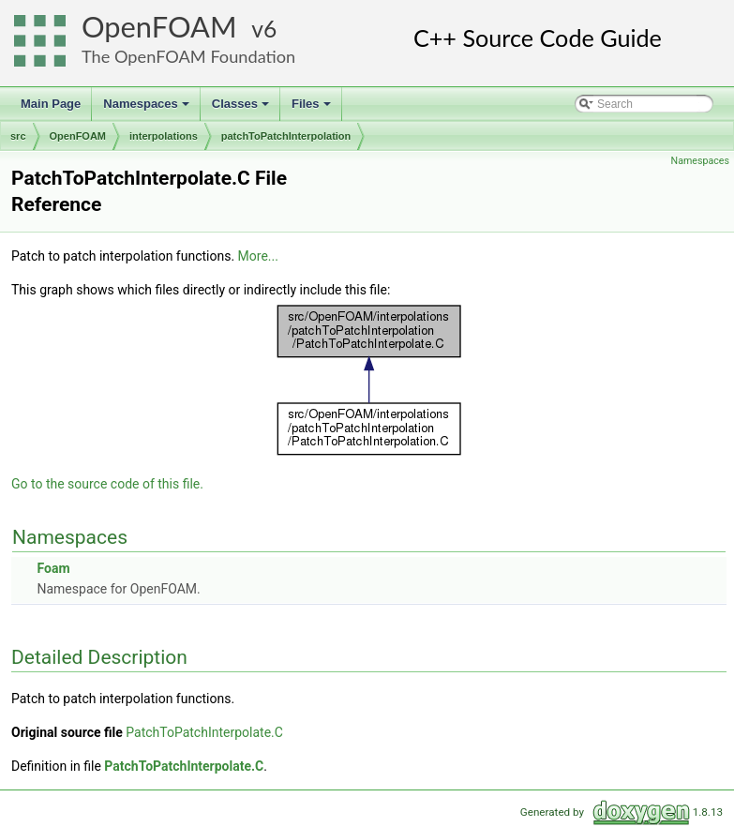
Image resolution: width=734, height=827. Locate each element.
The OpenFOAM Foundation (188, 56)
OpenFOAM (159, 26)
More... (258, 255)
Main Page (51, 104)
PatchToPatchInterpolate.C (204, 732)
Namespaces (147, 109)
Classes (242, 109)
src (18, 136)
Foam (53, 568)
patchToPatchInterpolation (286, 136)
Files (313, 109)
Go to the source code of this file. (107, 483)
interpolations (163, 136)
